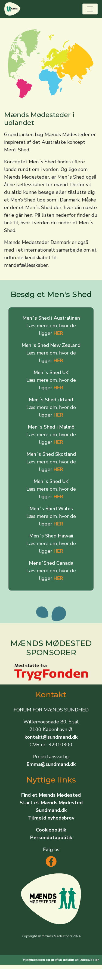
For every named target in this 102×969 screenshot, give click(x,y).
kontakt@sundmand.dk (51, 737)
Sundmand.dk (51, 810)
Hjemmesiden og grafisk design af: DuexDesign (61, 960)
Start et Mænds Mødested (51, 802)
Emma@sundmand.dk (51, 764)
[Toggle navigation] (90, 9)
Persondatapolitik (51, 837)
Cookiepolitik (51, 830)
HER (58, 333)
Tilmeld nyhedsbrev (51, 818)
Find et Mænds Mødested (51, 795)
